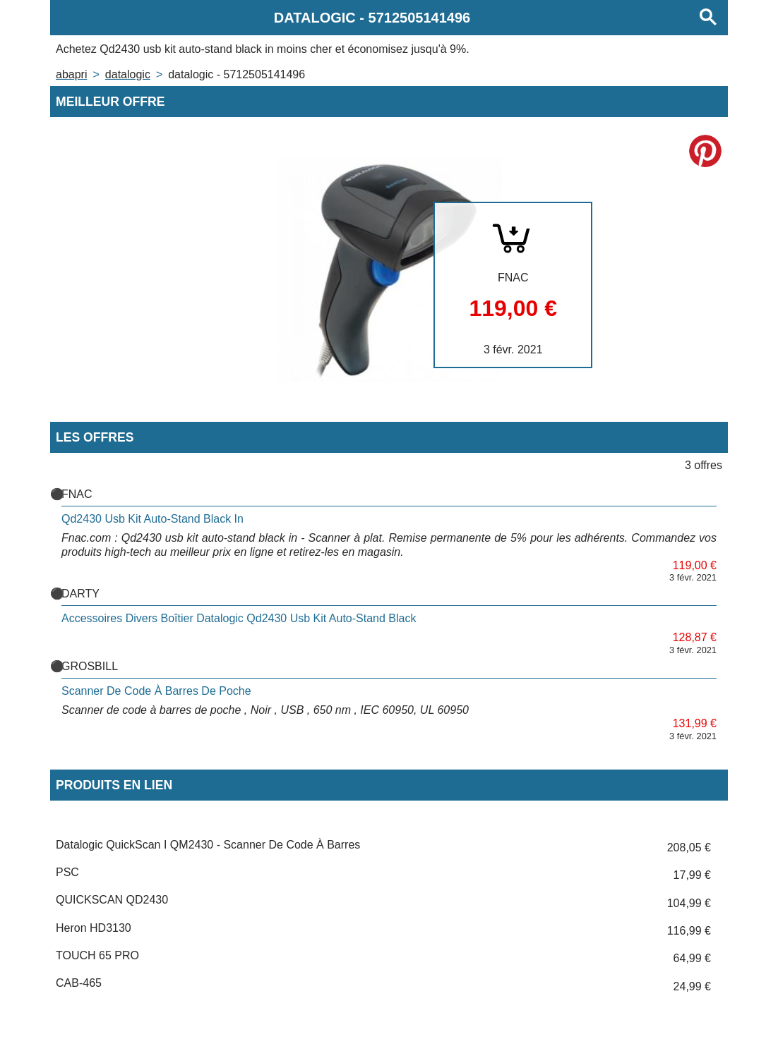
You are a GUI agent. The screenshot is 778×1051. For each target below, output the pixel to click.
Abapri (71, 74)
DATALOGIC (127, 74)
